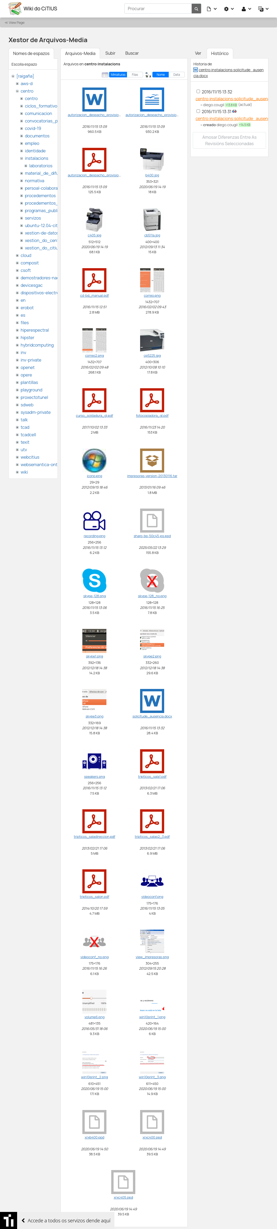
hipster (27, 337)
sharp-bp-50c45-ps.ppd (152, 535)
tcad (25, 427)
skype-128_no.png (152, 595)
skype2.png (152, 655)
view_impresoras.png (152, 956)
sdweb (27, 404)
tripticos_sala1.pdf (152, 776)
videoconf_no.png (94, 956)
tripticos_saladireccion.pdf (94, 836)
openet (27, 367)
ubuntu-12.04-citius (44, 225)
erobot (27, 307)
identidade (35, 150)
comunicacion (38, 113)
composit (30, 262)
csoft (26, 270)
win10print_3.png (152, 1077)
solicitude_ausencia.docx (152, 715)
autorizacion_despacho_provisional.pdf (98, 174)
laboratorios (40, 165)
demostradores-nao (40, 277)
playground (31, 390)
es (23, 315)
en (23, 300)
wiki (24, 472)
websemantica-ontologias (46, 464)
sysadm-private (36, 412)
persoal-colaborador (44, 188)
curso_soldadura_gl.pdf (94, 415)
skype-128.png (94, 595)
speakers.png (94, 776)
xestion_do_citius (42, 248)
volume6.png (94, 1016)
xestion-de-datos (42, 233)
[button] (212, 9)
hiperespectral (35, 330)
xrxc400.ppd (152, 1137)
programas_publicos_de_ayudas (57, 210)
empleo (32, 143)
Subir (110, 53)
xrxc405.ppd (123, 1197)
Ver (198, 53)
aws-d (26, 83)
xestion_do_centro (44, 240)
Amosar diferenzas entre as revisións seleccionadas (229, 140)
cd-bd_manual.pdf (94, 295)
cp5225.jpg (152, 355)
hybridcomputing (37, 345)
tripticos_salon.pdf (94, 896)
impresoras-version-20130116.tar (152, 475)
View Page (16, 22)
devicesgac (32, 285)
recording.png (94, 535)
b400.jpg (152, 174)
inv (23, 352)
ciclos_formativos (42, 106)
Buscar (132, 53)
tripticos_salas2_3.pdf (152, 836)
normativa (34, 180)
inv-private (31, 360)
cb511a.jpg (152, 234)
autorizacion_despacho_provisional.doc (99, 114)
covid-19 (33, 128)
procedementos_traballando (52, 203)
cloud (26, 255)
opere (26, 375)
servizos (33, 218)
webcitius (30, 457)
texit (25, 442)
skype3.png (94, 715)
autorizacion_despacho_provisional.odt (156, 114)
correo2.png (94, 355)
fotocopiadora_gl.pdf (152, 415)
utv (24, 449)
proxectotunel (34, 397)
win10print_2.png (94, 1077)
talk (24, 419)
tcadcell (28, 434)
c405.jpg (94, 234)
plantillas (29, 382)
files (25, 322)
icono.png (94, 475)
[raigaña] (25, 76)
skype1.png (94, 655)
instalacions (36, 158)
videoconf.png (152, 896)
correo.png (152, 295)
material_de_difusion (46, 173)
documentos (37, 135)
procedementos (40, 195)
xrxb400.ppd (94, 1137)
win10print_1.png (152, 1016)
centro (27, 91)
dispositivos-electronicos (45, 292)
